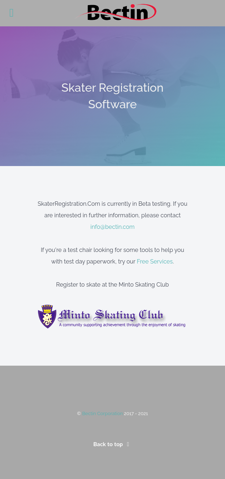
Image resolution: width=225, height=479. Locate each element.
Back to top (112, 443)
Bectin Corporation (103, 413)
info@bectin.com (112, 226)
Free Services (155, 261)
